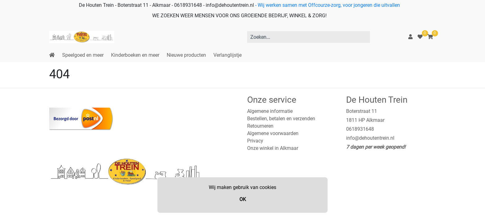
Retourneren (260, 126)
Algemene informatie (270, 111)
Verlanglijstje (227, 55)
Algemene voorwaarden (272, 133)
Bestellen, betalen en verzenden (281, 118)
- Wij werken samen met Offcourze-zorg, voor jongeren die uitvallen (327, 5)
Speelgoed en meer (83, 55)
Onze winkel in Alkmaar (272, 148)
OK (242, 199)
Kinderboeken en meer (135, 55)
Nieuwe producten (186, 55)
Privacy (255, 141)
